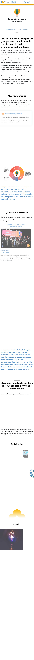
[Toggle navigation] (31, 2)
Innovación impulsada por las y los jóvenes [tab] (17, 29)
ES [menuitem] (28, 2)
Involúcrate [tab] (17, 32)
